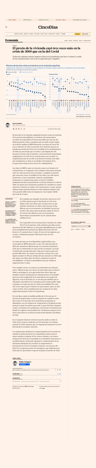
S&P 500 (25, 19)
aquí (44, 388)
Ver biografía (24, 364)
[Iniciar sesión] (86, 34)
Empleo (70, 40)
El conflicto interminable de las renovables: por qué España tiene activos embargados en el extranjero (81, 211)
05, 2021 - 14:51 (20, 125)
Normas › (59, 373)
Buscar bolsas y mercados (78, 222)
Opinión (57, 33)
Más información (17, 388)
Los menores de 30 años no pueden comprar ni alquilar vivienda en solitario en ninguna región (11, 213)
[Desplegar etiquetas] (60, 381)
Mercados (26, 33)
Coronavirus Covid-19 (44, 381)
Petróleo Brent (42, 19)
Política (80, 40)
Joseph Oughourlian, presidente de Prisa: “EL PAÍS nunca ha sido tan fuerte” (80, 205)
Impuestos (75, 40)
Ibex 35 (10, 19)
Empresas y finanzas (18, 33)
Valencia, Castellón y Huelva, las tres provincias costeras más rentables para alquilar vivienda (11, 204)
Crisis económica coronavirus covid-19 (29, 381)
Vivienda (66, 40)
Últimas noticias (51, 33)
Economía (31, 33)
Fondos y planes (43, 33)
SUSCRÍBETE (77, 34)
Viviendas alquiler (16, 381)
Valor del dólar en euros (78, 19)
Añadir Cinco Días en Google (55, 128)
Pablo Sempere (17, 123)
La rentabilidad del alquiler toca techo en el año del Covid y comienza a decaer (11, 221)
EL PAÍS (62, 33)
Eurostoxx (77, 229)
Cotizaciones (36, 33)
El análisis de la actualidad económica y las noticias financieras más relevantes (32, 370)
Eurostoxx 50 (58, 19)
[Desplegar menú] (6, 27)
